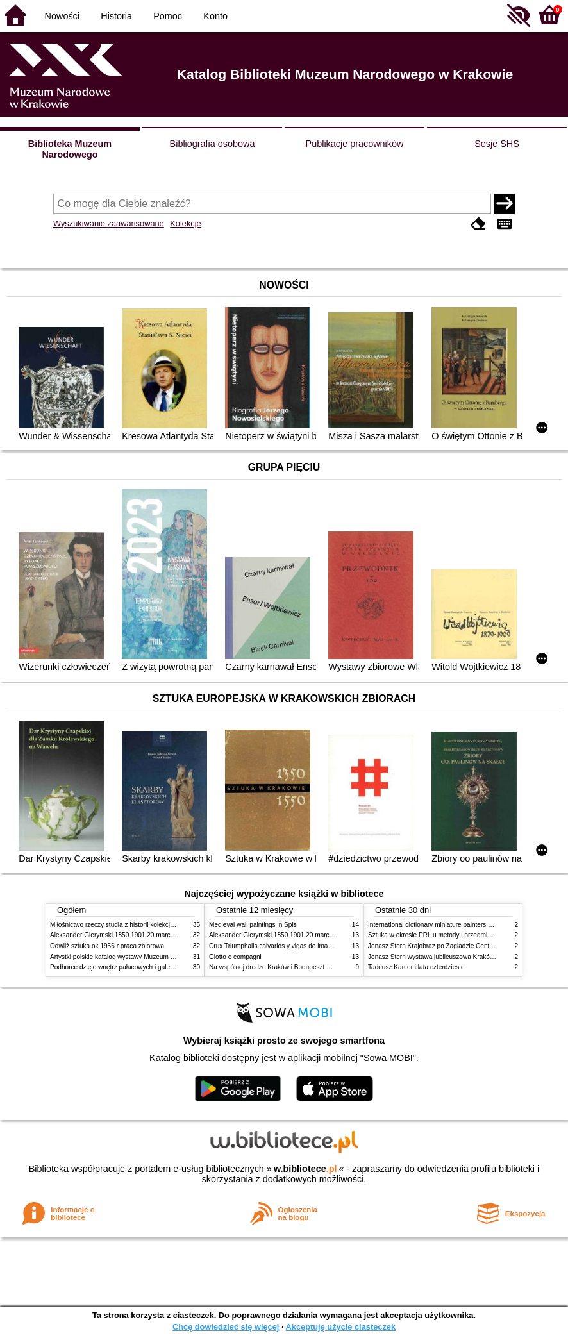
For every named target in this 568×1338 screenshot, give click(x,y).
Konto (215, 16)
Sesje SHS (496, 143)
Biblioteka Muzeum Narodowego (70, 149)
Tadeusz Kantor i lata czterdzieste (416, 967)
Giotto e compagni (235, 956)
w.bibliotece (305, 1169)
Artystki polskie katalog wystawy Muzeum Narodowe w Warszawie (144, 956)
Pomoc (167, 16)
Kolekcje (185, 223)
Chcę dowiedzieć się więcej (225, 1327)
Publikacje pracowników (355, 143)
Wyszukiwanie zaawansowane (108, 223)
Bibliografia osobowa (212, 143)
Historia (116, 16)
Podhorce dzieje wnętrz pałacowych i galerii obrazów (125, 967)
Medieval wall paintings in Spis (253, 924)
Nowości (62, 16)
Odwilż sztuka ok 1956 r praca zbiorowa (107, 945)
